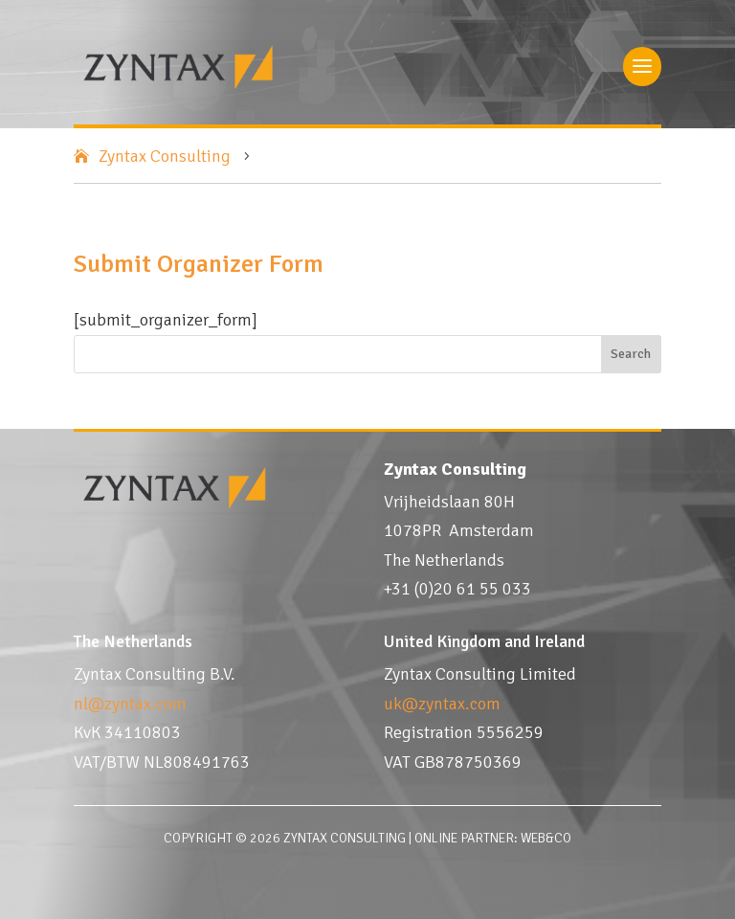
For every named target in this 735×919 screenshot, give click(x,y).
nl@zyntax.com (130, 703)
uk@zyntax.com (442, 703)
